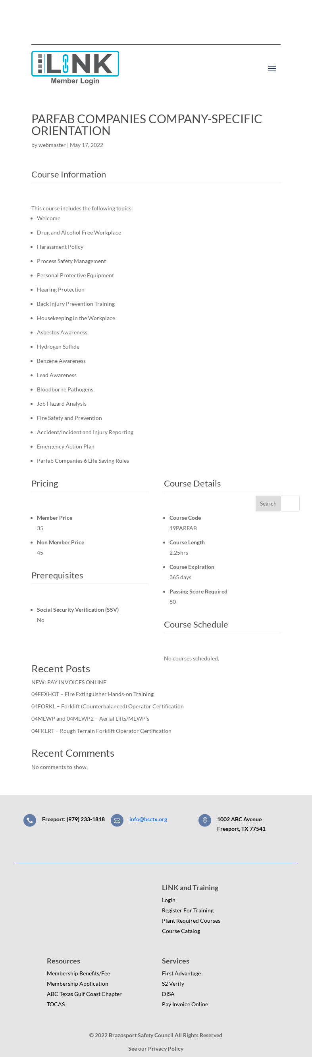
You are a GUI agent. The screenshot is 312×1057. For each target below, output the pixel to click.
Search (268, 503)
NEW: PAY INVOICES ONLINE (68, 682)
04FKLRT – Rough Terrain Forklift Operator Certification (101, 730)
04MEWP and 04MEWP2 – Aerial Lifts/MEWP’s (90, 718)
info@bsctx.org (148, 819)
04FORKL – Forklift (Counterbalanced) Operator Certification (107, 706)
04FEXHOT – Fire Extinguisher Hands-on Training (92, 694)
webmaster (52, 144)
